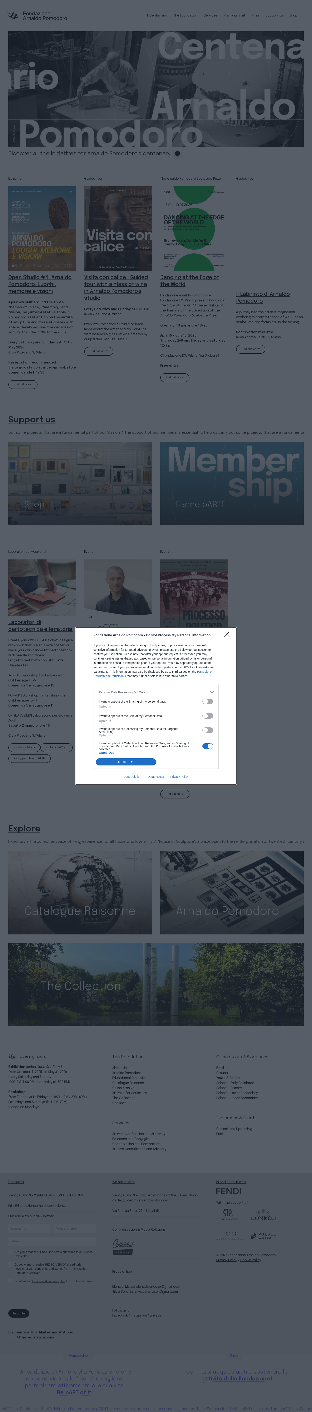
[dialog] (156, 706)
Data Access (156, 776)
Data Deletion (132, 776)
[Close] (228, 635)
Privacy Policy (179, 776)
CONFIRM (126, 762)
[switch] (207, 701)
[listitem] (156, 692)
